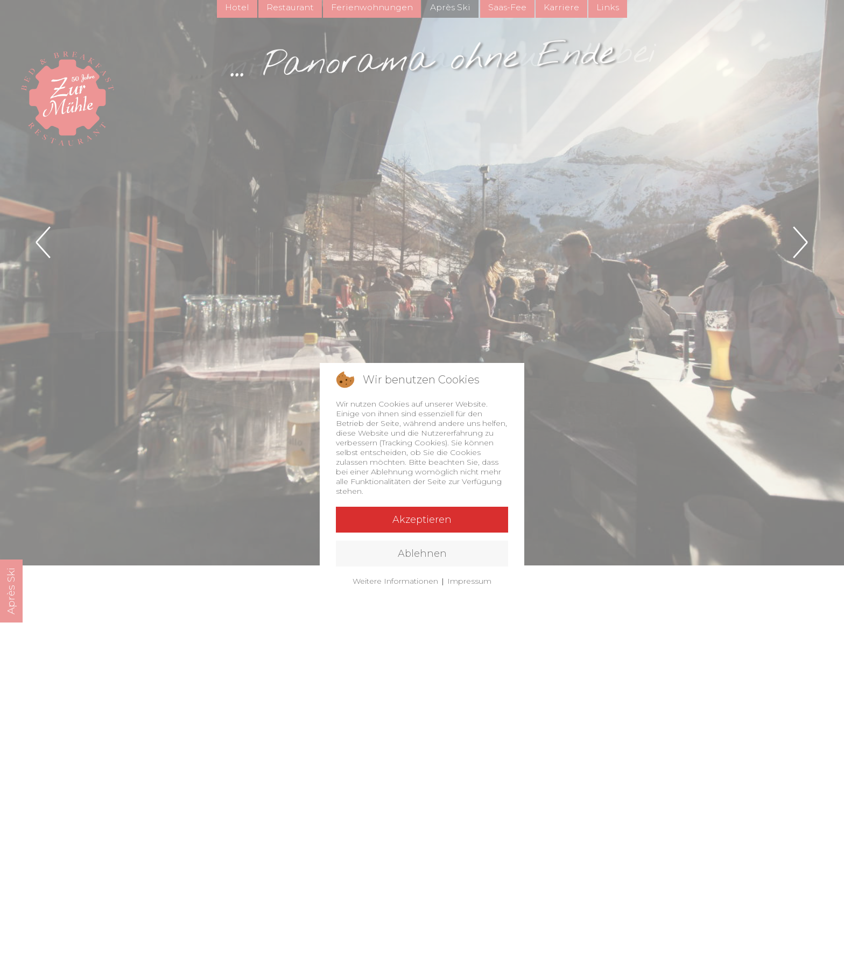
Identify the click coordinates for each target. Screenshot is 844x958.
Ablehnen (422, 554)
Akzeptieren (422, 520)
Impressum (469, 581)
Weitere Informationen (395, 581)
